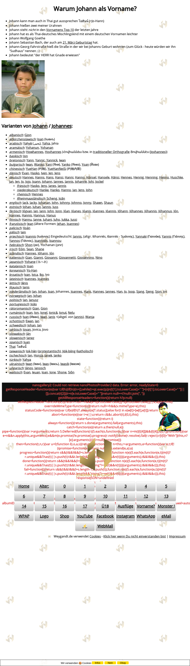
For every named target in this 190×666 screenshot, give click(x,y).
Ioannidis (41, 241)
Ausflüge (125, 506)
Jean (30, 224)
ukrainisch (16, 364)
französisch (17, 224)
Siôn (71, 372)
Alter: (44, 486)
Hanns (39, 177)
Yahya (26, 359)
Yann (30, 160)
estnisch (15, 207)
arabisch (15, 143)
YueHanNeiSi (57, 169)
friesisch (23, 186)
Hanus (51, 215)
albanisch (16, 135)
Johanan (44, 203)
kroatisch (16, 274)
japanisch (16, 262)
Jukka (65, 219)
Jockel (99, 181)
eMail (166, 516)
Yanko (66, 164)
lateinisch (16, 279)
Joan (30, 266)
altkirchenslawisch (22, 139)
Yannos (14, 241)
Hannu (27, 219)
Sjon (158, 291)
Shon (29, 245)
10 (105, 496)
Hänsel (91, 177)
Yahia (46, 143)
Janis (26, 287)
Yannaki (141, 236)
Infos (97, 662)
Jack (25, 203)
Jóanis (86, 211)
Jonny (87, 203)
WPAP (24, 516)
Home (23, 486)
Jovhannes (158, 152)
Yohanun (32, 147)
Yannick (52, 160)
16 (65, 506)
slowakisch (17, 334)
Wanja (89, 317)
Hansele (103, 177)
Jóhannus (165, 211)
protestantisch (49, 351)
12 (146, 496)
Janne (37, 219)
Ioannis (30, 236)
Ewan (29, 321)
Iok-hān (31, 351)
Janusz (33, 300)
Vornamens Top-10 (60, 30)
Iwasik (64, 364)
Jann (42, 211)
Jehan (61, 224)
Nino (98, 257)
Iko (41, 274)
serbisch (15, 329)
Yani (49, 164)
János (29, 368)
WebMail (105, 526)
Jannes (58, 181)
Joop (131, 291)
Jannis (69, 181)
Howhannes (34, 152)
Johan (27, 207)
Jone (52, 372)
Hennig (138, 177)
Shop (64, 516)
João (33, 304)
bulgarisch (16, 164)
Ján (28, 334)
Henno (164, 177)
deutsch (15, 177)
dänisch (15, 173)
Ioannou (55, 241)
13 (166, 496)
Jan (11, 181)
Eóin (22, 249)
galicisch (15, 228)
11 (125, 496)
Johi (91, 181)
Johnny (65, 203)
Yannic (40, 160)
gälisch (14, 232)
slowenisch (17, 338)
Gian (28, 257)
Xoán (26, 228)
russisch (15, 317)
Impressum (177, 536)
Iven (44, 173)
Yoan (85, 164)
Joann (36, 181)
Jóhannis (150, 211)
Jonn (58, 211)
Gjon (28, 135)
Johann (40, 126)
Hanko (55, 190)
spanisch (15, 342)
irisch (13, 249)
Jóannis (111, 211)
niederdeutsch (27, 190)
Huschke (176, 177)
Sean (30, 249)
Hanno (80, 177)
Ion (36, 312)
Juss (55, 207)
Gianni (38, 257)
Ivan (27, 274)
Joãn (62, 198)
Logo (44, 516)
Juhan (37, 207)
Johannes (61, 126)
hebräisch (16, 245)
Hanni (69, 177)
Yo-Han (32, 270)
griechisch (16, 236)
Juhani (47, 219)
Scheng (52, 198)
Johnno (76, 203)
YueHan (31, 169)
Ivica (35, 274)
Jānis (24, 283)
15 (44, 506)
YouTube (85, 516)
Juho (56, 219)
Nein (110, 662)
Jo (22, 181)
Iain (23, 232)
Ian (37, 321)
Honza (38, 355)
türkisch (15, 359)
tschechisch (17, 355)
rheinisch (23, 194)
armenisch (17, 152)
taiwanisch (17, 351)
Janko (58, 355)
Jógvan (27, 211)
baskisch (15, 156)
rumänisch (17, 312)
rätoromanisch (20, 308)
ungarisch (16, 368)
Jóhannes (136, 211)
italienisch (16, 257)
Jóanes (76, 211)
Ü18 (105, 506)
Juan (27, 342)
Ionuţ (62, 312)
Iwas (46, 364)
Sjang (140, 291)
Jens (57, 173)
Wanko (39, 164)
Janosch (40, 368)
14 (24, 506)
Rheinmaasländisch (31, 198)
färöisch (15, 211)
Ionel (43, 312)
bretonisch (17, 160)
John (89, 190)
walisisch (15, 372)
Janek (48, 355)
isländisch (16, 253)
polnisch (15, 300)
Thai (12, 346)
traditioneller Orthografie (111, 152)
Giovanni (50, 257)
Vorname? (146, 506)
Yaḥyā (27, 143)
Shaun (108, 203)
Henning (151, 177)
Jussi (74, 219)
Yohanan (46, 147)
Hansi (59, 177)
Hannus (39, 215)
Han (120, 291)
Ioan (40, 139)
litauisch (15, 287)
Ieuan (36, 372)
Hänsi (115, 177)
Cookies (95, 536)
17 (85, 506)
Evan (25, 173)
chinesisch (16, 169)
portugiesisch (19, 304)
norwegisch (17, 296)
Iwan (62, 160)
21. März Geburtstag (77, 42)
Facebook (105, 516)
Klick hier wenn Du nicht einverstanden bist (134, 536)
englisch (15, 203)
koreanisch (17, 270)
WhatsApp (146, 516)
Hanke (44, 190)
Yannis (166, 236)
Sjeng (150, 291)
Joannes (72, 224)
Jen (51, 173)
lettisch (14, 283)
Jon (25, 156)
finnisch (15, 219)
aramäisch (16, 147)
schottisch (16, 321)
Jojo (28, 181)
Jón (176, 211)
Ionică (53, 312)
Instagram (125, 516)
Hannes (28, 177)
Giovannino (85, 257)
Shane (39, 249)
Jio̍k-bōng (69, 351)
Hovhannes (53, 152)
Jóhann (123, 211)
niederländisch (20, 291)
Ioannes (30, 279)
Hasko (34, 173)
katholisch (84, 351)
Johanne (81, 181)
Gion (44, 308)
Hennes (126, 177)
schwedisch (17, 325)
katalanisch (17, 266)
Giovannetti (67, 257)
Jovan (27, 329)
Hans (49, 177)
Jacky (33, 203)
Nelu (71, 312)
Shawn (97, 203)
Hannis (27, 215)
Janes (52, 186)
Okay (123, 662)
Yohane (30, 262)
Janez (30, 338)
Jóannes (98, 211)
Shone (62, 372)
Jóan (66, 211)
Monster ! (166, 506)
